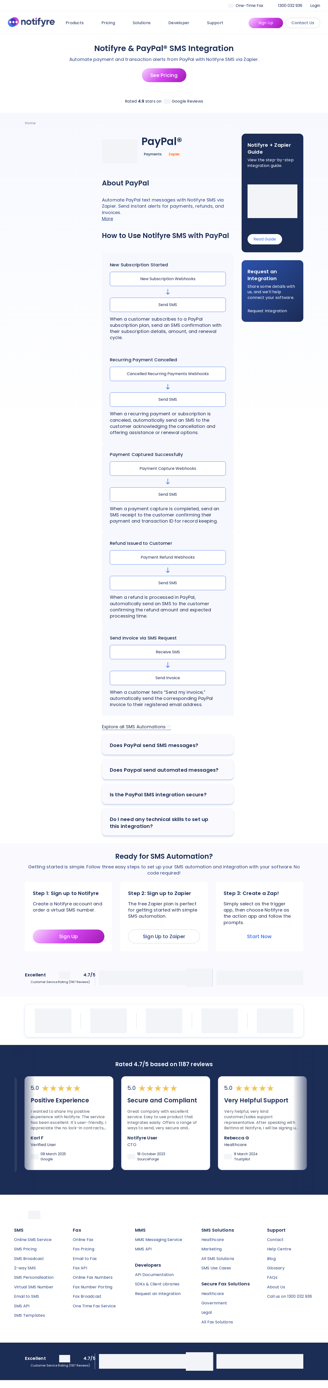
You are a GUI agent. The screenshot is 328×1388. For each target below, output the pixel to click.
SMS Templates (29, 1315)
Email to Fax (85, 1258)
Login (315, 5)
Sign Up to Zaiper (164, 936)
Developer (181, 23)
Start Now (259, 936)
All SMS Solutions (217, 1258)
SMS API (22, 1306)
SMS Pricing (25, 1249)
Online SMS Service (33, 1239)
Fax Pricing (83, 1249)
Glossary (276, 1268)
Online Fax (83, 1239)
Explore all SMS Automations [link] (136, 727)
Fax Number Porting (93, 1287)
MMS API (143, 1249)
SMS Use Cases (216, 1268)
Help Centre (279, 1249)
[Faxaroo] (249, 6)
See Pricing (164, 75)
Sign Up (265, 23)
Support (218, 23)
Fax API (80, 1268)
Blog (271, 1258)
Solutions (144, 23)
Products (78, 23)
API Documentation (154, 1275)
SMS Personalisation (34, 1277)
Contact (275, 1239)
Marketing (211, 1249)
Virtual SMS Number (34, 1287)
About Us (276, 1287)
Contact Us (302, 23)
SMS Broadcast (29, 1258)
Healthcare (212, 1239)
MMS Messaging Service (158, 1239)
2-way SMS (25, 1268)
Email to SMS (26, 1296)
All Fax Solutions (217, 1322)
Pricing (111, 23)
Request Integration (267, 311)
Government (214, 1303)
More (107, 219)
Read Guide (264, 239)
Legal (206, 1312)
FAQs (272, 1277)
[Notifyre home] (31, 23)
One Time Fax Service (94, 1306)
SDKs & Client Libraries (157, 1284)
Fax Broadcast (87, 1296)
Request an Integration (158, 1294)
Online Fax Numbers (93, 1277)
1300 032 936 (290, 5)
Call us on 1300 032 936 (289, 1296)
